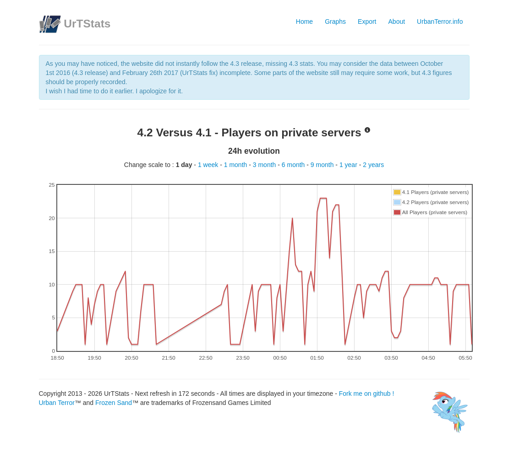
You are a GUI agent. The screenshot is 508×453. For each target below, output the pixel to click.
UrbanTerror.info (440, 21)
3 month (265, 164)
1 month (236, 164)
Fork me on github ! (366, 393)
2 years (373, 164)
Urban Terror (57, 402)
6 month (294, 164)
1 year (349, 164)
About (396, 21)
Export (367, 21)
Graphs (335, 21)
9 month (323, 164)
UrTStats (87, 23)
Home (304, 21)
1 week (209, 164)
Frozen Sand (113, 402)
